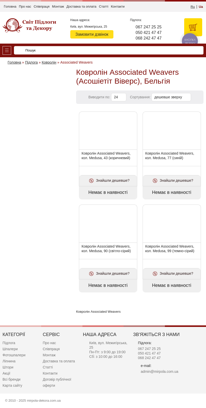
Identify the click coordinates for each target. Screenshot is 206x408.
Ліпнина (9, 361)
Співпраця (41, 6)
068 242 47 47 (149, 38)
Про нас (25, 6)
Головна (10, 6)
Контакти (118, 6)
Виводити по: (99, 97)
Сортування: (140, 97)
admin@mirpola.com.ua (159, 371)
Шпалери (10, 349)
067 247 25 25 (149, 27)
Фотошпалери (14, 355)
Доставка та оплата (81, 6)
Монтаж (58, 6)
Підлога (9, 343)
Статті (103, 6)
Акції (6, 373)
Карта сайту (12, 385)
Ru (193, 7)
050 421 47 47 (149, 32)
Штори (8, 367)
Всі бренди (12, 379)
